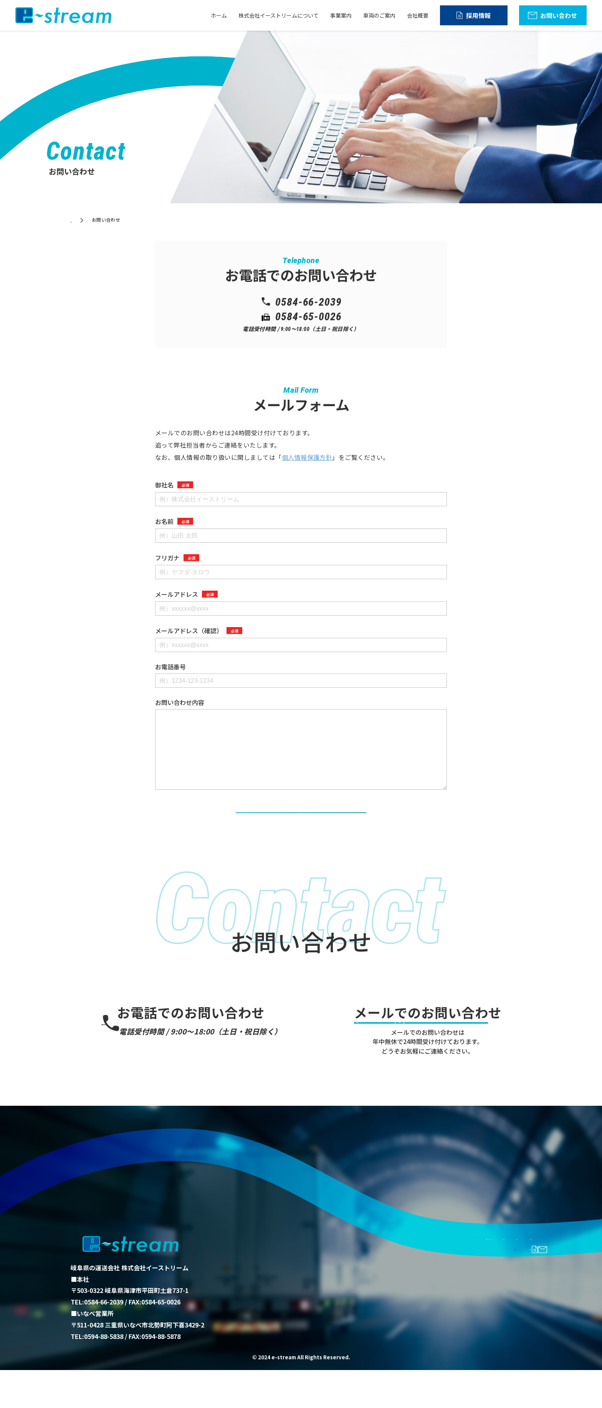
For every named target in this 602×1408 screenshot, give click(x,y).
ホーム (219, 15)
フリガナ (177, 557)
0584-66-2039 (197, 1042)
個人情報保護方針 (307, 457)
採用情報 (478, 15)
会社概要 (417, 15)
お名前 (174, 521)
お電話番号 (170, 667)
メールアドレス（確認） (198, 630)
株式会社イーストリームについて (278, 15)
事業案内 (341, 15)
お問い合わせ (558, 15)
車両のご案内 (379, 15)
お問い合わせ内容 (179, 702)
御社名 (174, 484)
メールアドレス (186, 594)
